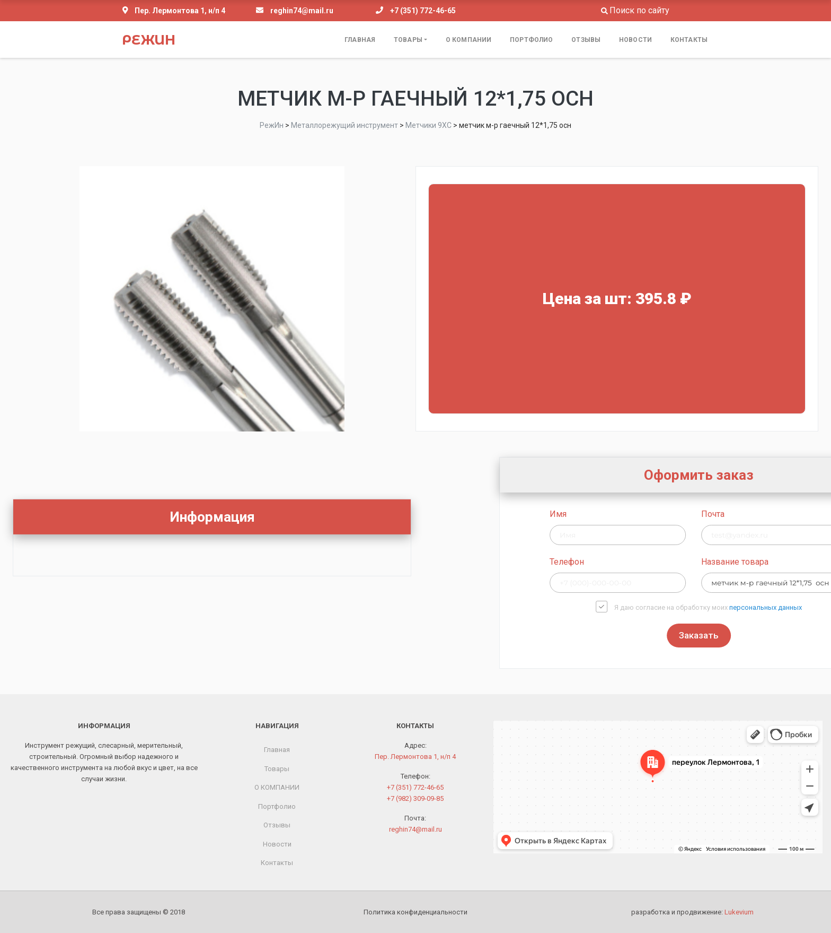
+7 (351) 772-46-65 (423, 10)
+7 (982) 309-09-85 (415, 798)
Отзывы (585, 40)
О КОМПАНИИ (468, 40)
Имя (661, 514)
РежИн (148, 40)
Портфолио (531, 40)
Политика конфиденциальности (415, 912)
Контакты (689, 40)
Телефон (670, 562)
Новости (635, 40)
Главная (359, 40)
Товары (408, 40)
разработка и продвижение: (692, 912)
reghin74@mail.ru (301, 10)
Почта (816, 514)
